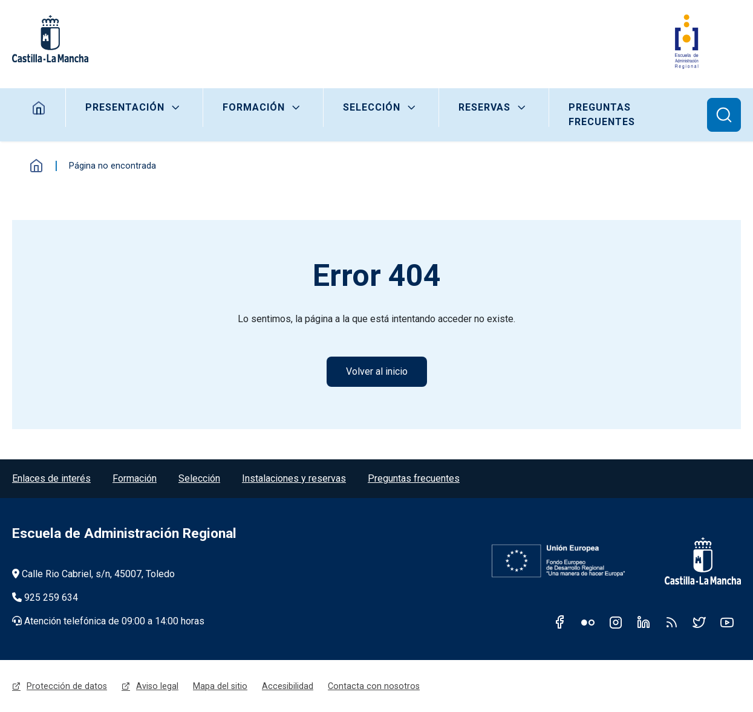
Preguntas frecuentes (602, 115)
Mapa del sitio (220, 686)
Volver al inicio (377, 371)
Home (39, 107)
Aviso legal (157, 686)
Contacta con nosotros (374, 686)
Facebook (560, 622)
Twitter (699, 622)
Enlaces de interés (51, 478)
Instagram (616, 622)
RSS (671, 622)
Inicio (36, 165)
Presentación (125, 107)
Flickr (588, 622)
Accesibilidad (287, 686)
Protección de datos (67, 686)
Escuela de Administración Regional (124, 533)
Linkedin (643, 622)
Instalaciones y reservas (294, 478)
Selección (371, 107)
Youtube (727, 622)
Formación (254, 107)
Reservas (484, 107)
